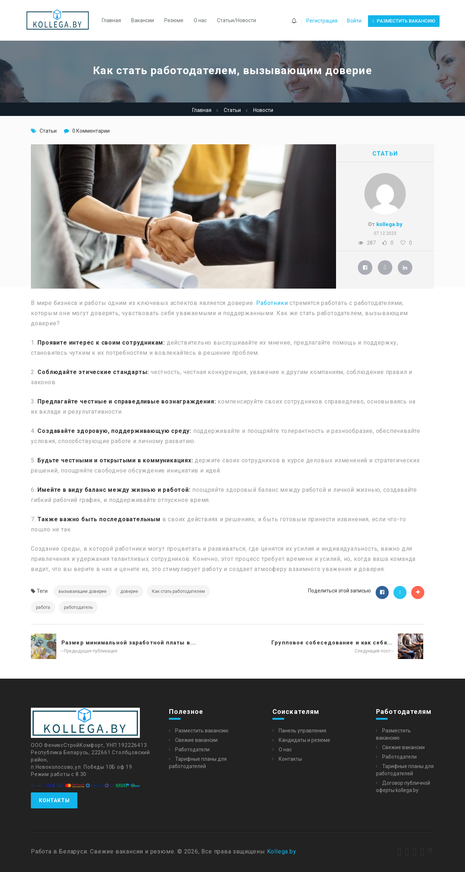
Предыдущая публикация (89, 651)
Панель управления (302, 731)
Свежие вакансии (196, 740)
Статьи (232, 110)
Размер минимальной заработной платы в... (128, 642)
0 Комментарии (91, 131)
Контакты (54, 800)
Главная (111, 20)
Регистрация (321, 21)
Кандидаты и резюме (304, 740)
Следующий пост (374, 651)
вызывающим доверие (82, 591)
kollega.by (389, 224)
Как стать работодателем (178, 591)
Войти (354, 21)
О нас (200, 20)
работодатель (78, 607)
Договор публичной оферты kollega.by (403, 786)
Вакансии (142, 20)
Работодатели (192, 749)
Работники (272, 303)
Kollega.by (281, 851)
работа (43, 607)
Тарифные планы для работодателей (198, 762)
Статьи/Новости (236, 20)
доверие (129, 591)
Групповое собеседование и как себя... (332, 642)
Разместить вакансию (202, 731)
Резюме (173, 20)
